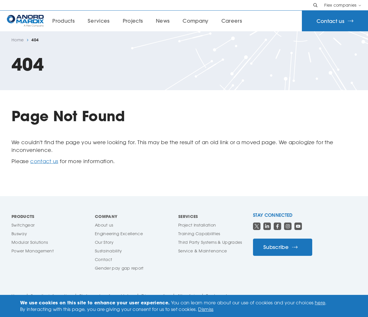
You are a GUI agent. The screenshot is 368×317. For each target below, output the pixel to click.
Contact (103, 259)
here (320, 303)
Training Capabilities (199, 233)
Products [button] (63, 21)
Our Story (104, 242)
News (163, 21)
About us (104, 225)
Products (23, 216)
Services (99, 21)
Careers (231, 21)
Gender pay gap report (119, 268)
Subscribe (280, 247)
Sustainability (108, 250)
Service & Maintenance (202, 250)
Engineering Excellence (119, 233)
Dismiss (205, 309)
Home (18, 40)
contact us (44, 161)
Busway (19, 233)
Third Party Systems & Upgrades (210, 242)
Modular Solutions (30, 242)
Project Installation (197, 225)
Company (195, 21)
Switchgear (23, 225)
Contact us (335, 21)
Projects (133, 21)
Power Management (33, 250)
